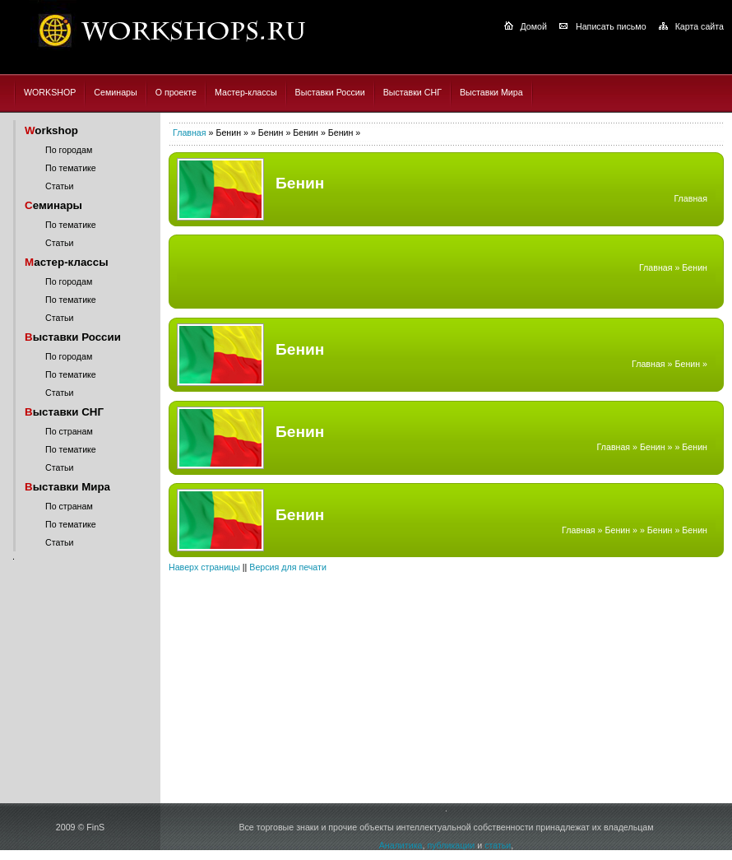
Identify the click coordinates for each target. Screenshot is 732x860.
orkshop (51, 130)
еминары (53, 205)
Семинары (115, 92)
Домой (534, 26)
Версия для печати (288, 567)
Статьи (59, 186)
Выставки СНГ (412, 92)
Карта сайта (699, 26)
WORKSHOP (50, 92)
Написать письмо (611, 26)
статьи (497, 845)
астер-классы (67, 262)
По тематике (70, 168)
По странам (69, 431)
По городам (68, 150)
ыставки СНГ (64, 412)
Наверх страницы (204, 567)
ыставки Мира (67, 487)
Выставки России (330, 92)
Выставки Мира (491, 92)
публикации (451, 845)
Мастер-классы (246, 92)
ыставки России (73, 337)
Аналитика (401, 845)
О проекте (176, 92)
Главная (189, 132)
